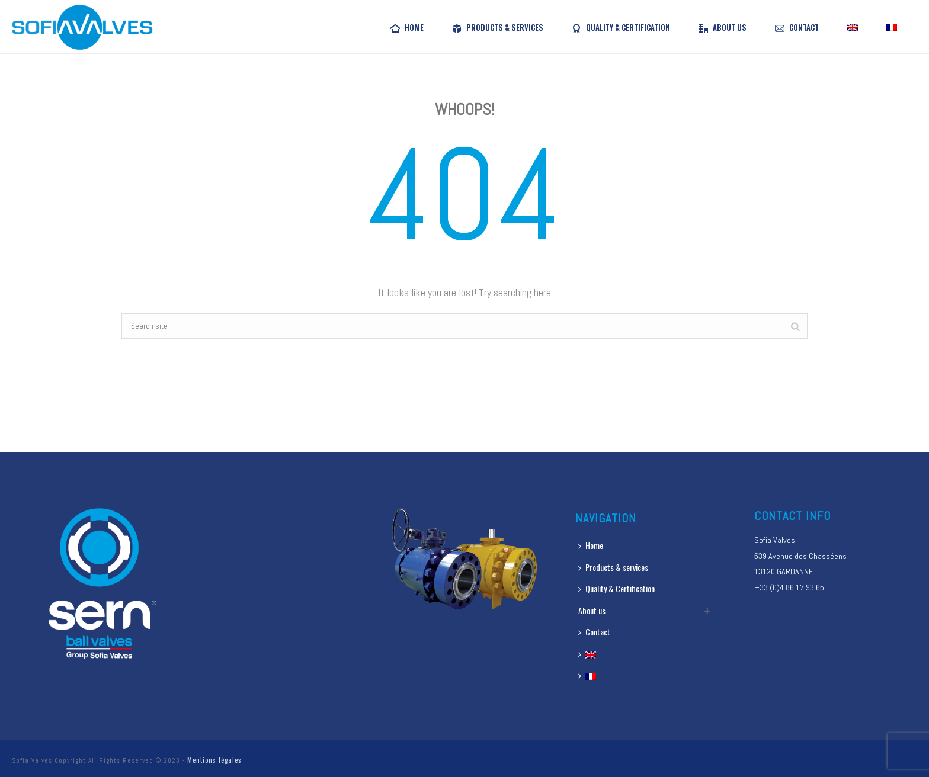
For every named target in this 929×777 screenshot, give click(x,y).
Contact (797, 27)
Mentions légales (214, 760)
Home (407, 27)
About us (723, 27)
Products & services (497, 27)
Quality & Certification (621, 27)
